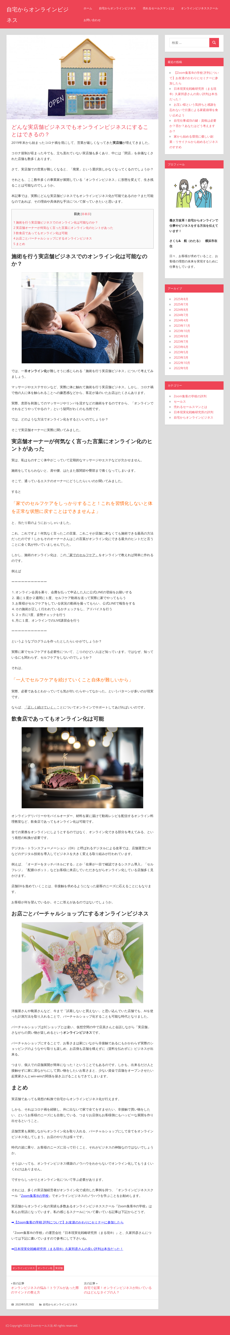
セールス (180, 401)
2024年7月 (181, 315)
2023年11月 (182, 326)
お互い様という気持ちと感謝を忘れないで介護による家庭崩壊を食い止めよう (193, 109)
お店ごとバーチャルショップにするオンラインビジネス (52, 238)
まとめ (19, 244)
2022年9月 (181, 368)
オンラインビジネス (24, 1268)
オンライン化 (45, 1268)
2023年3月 (181, 357)
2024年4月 (181, 320)
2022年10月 (182, 363)
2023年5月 (181, 352)
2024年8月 (181, 310)
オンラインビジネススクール (106, 20)
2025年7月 (181, 304)
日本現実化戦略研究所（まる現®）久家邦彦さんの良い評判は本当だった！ (68, 1249)
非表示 (86, 214)
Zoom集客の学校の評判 (190, 396)
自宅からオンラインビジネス (121, 8)
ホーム (92, 8)
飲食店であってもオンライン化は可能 (40, 233)
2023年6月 (181, 347)
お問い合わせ (140, 20)
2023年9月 (181, 336)
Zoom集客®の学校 (35, 1195)
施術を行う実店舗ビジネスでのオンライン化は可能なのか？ (55, 222)
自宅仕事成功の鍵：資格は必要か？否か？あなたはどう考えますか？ (192, 125)
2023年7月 (181, 341)
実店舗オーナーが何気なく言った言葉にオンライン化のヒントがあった (63, 228)
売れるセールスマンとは (163, 8)
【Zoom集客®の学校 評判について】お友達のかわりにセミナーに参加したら (194, 78)
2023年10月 (182, 331)
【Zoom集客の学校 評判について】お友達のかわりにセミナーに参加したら (69, 1222)
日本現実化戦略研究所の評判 (193, 412)
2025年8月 (181, 299)
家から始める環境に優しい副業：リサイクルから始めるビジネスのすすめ (193, 141)
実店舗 (59, 1268)
